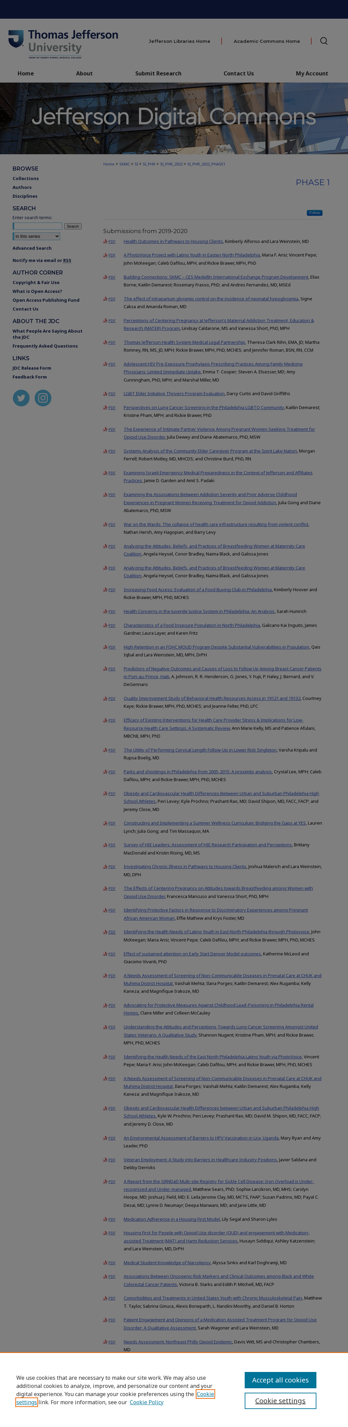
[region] (174, 1389)
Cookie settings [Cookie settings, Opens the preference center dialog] (280, 1400)
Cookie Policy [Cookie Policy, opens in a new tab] (146, 1402)
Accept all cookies (280, 1380)
